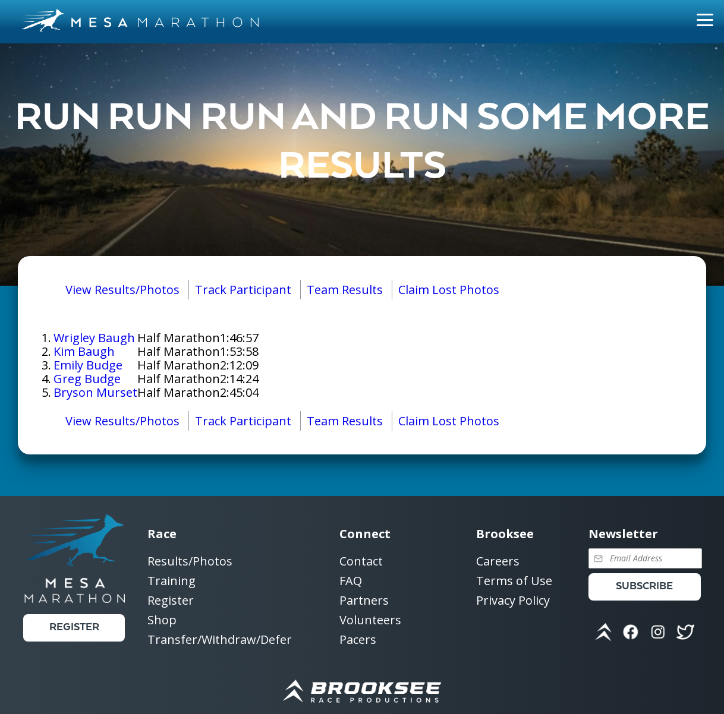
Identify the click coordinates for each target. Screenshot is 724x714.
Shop (162, 620)
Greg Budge (87, 379)
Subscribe (644, 586)
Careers (498, 561)
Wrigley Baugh (94, 338)
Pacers (357, 639)
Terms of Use (514, 581)
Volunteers (370, 620)
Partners (364, 600)
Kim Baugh (84, 351)
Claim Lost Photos (448, 290)
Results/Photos (189, 561)
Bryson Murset (95, 392)
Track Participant (243, 290)
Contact (361, 561)
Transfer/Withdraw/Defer (219, 639)
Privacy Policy (513, 600)
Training (171, 581)
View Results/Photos (122, 290)
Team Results (345, 290)
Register (74, 627)
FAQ (350, 581)
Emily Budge (87, 365)
